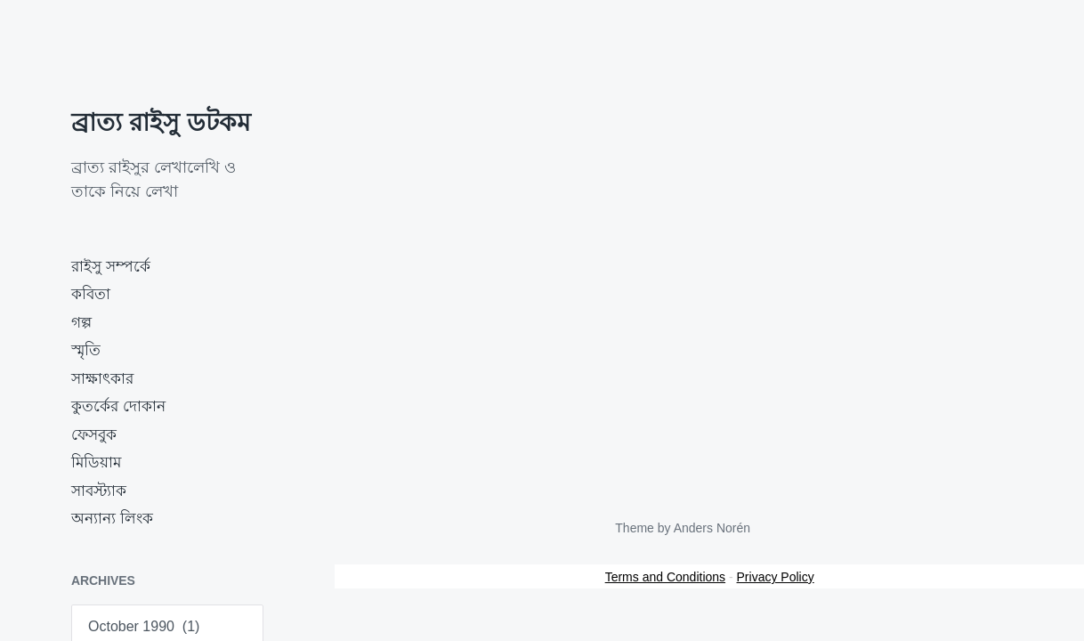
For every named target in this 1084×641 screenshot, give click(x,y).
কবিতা (90, 294)
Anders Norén (712, 528)
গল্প (81, 322)
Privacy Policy (775, 577)
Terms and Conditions (665, 577)
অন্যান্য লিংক (112, 518)
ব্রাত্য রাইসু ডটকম (161, 122)
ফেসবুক (94, 434)
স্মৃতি (86, 350)
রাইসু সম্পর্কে (110, 266)
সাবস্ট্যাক (98, 491)
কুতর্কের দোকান (118, 406)
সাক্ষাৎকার (102, 378)
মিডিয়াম (96, 462)
